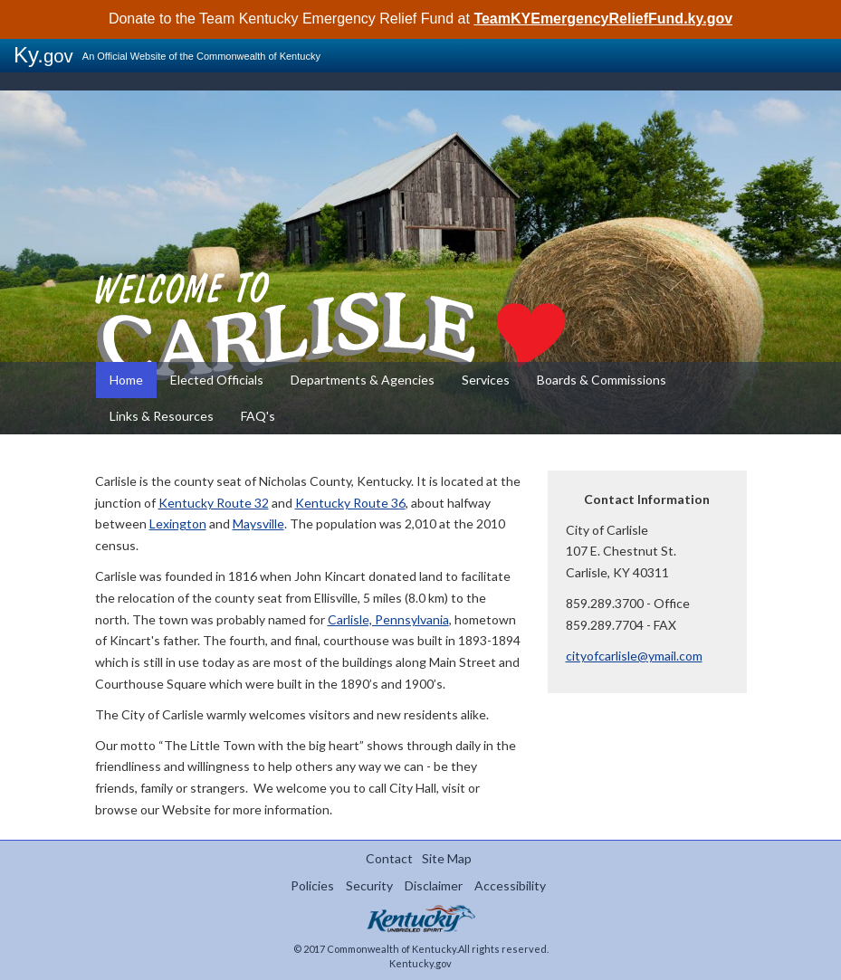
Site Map (447, 858)
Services (486, 379)
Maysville (258, 523)
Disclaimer (434, 885)
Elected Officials (216, 379)
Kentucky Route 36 (350, 502)
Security (369, 885)
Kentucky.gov (420, 963)
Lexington (177, 523)
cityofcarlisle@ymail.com (634, 655)
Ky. (43, 55)
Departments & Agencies (363, 379)
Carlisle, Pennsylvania (388, 619)
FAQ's (258, 415)
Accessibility (510, 885)
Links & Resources (162, 415)
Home (126, 379)
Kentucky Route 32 (213, 502)
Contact (389, 858)
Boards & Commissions (601, 379)
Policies (312, 885)
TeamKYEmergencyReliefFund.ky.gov (602, 18)
